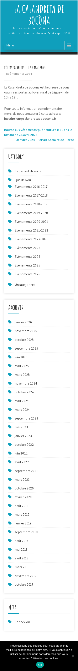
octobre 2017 (24, 584)
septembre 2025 (26, 348)
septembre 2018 (26, 532)
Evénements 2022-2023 (31, 239)
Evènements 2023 (27, 248)
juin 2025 (21, 357)
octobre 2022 (24, 444)
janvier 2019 (23, 523)
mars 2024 (22, 409)
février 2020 (23, 497)
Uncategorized (25, 285)
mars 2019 (22, 514)
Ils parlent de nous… (30, 171)
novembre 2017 (26, 576)
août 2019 (21, 506)
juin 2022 (21, 453)
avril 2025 (22, 366)
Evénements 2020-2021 (31, 221)
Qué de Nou (23, 180)
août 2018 (21, 541)
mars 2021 (22, 479)
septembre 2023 (26, 418)
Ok (40, 664)
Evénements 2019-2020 (31, 213)
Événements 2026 (27, 274)
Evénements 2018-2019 (31, 204)
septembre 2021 (26, 471)
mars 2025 (22, 374)
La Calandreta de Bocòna (39, 14)
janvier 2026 (23, 322)
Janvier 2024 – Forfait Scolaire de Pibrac (45, 140)
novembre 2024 (26, 383)
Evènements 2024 (19, 73)
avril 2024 (22, 401)
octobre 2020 (24, 488)
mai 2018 (21, 549)
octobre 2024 (24, 392)
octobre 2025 (24, 339)
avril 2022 (22, 462)
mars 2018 (22, 567)
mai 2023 (21, 427)
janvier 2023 (23, 436)
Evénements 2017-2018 (31, 195)
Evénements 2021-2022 (31, 230)
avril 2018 (21, 558)
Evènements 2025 (27, 265)
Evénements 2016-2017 (31, 186)
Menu (10, 45)
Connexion (22, 622)
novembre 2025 (26, 331)
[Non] (73, 656)
